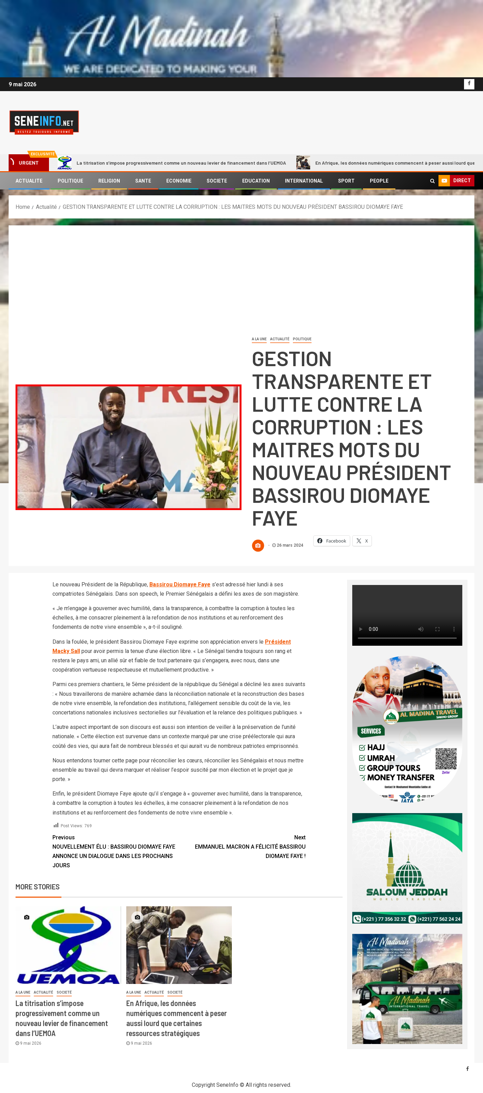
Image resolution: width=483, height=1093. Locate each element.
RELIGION (109, 181)
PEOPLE (379, 181)
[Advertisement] (241, 284)
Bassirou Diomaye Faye (179, 584)
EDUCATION (256, 181)
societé (64, 992)
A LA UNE (259, 339)
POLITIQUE (70, 181)
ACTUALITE (29, 181)
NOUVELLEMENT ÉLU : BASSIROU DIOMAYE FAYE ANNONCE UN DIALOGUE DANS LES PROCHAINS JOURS (115, 851)
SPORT (346, 181)
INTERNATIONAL (304, 181)
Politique (302, 339)
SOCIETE (217, 181)
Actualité (279, 339)
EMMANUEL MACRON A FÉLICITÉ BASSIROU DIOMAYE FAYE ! (242, 846)
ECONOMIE (178, 181)
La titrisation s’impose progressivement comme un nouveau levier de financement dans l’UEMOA (172, 162)
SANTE (143, 181)
